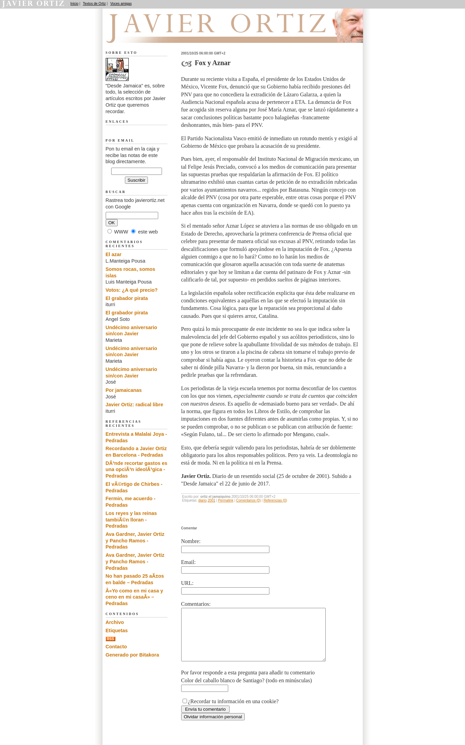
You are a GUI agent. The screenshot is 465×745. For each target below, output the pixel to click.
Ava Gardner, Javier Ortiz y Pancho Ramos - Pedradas (135, 540)
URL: (187, 583)
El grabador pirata (127, 298)
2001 (211, 500)
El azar (113, 254)
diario (202, 500)
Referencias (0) (275, 500)
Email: (188, 562)
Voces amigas (120, 3)
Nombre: (191, 541)
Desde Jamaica (142, 35)
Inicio (74, 3)
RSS (110, 639)
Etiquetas (117, 630)
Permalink (225, 500)
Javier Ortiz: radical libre (134, 404)
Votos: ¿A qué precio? (132, 290)
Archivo (115, 622)
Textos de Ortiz (94, 3)
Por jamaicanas (124, 390)
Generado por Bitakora (132, 655)
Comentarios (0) (248, 500)
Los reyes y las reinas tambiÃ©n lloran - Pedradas (131, 519)
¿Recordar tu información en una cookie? (233, 711)
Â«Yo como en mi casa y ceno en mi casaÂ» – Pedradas (134, 597)
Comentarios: (196, 604)
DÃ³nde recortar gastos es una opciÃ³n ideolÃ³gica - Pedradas (136, 469)
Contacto (116, 646)
